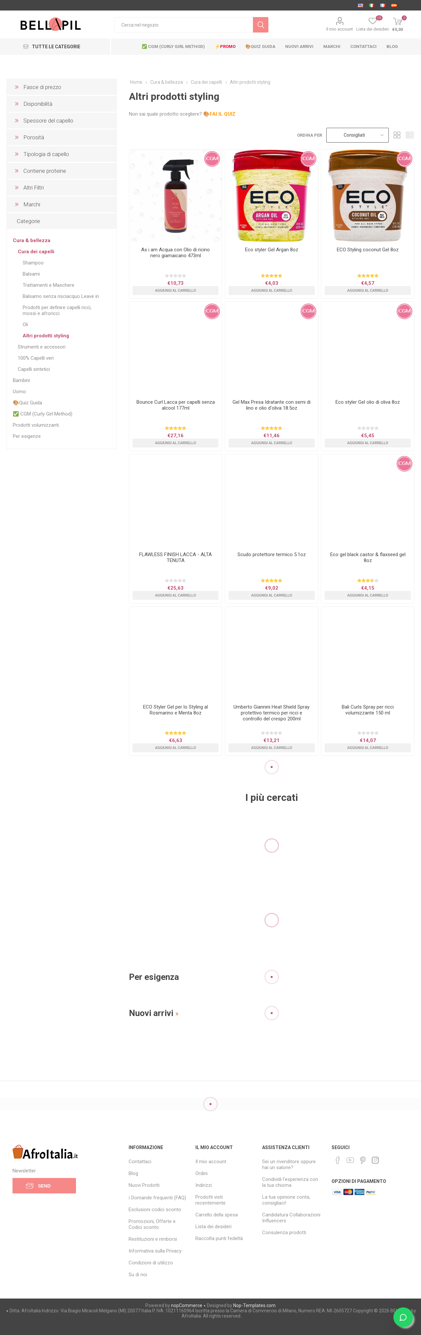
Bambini (21, 380)
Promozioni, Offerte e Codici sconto (152, 1224)
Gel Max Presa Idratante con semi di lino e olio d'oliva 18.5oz (271, 405)
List (409, 135)
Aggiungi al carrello (175, 290)
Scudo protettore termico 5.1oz (271, 554)
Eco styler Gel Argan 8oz (271, 250)
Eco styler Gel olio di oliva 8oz (367, 402)
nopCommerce (186, 1305)
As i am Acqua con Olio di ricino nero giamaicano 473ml (175, 253)
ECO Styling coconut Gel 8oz (368, 250)
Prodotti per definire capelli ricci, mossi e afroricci (57, 310)
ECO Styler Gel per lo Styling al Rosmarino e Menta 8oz (175, 710)
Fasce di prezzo (42, 87)
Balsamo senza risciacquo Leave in (61, 296)
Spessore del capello (48, 120)
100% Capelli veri (36, 358)
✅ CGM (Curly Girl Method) (42, 414)
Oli (25, 325)
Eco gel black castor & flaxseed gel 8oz (368, 557)
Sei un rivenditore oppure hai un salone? (289, 1164)
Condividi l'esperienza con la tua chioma (290, 1182)
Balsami (31, 274)
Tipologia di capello (46, 154)
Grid (397, 135)
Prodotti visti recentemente (210, 1200)
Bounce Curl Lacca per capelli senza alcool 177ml (175, 405)
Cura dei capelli (36, 252)
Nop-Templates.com (254, 1305)
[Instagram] (375, 1160)
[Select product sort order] (357, 135)
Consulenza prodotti (284, 1232)
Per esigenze (27, 436)
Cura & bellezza (31, 240)
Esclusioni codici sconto (155, 1209)
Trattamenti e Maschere (48, 285)
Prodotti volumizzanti (36, 425)
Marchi (31, 204)
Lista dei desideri (213, 1227)
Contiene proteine (44, 171)
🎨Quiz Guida (27, 403)
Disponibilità (37, 104)
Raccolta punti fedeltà (219, 1238)
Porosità (33, 137)
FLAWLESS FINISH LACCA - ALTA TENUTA (175, 557)
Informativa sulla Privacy (155, 1251)
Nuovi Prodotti (144, 1185)
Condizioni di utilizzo (151, 1263)
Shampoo (33, 263)
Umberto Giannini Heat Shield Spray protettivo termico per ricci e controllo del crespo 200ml (272, 713)
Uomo (19, 392)
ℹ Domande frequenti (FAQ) (157, 1198)
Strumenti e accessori (41, 347)
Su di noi (138, 1275)
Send (44, 1185)
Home (136, 82)
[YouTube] (350, 1160)
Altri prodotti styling (46, 336)
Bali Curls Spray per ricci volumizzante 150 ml (368, 710)
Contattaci (140, 1162)
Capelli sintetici (34, 369)
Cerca (260, 25)
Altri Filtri (33, 187)
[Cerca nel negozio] (183, 25)
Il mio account (339, 29)
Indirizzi (203, 1185)
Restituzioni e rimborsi (153, 1239)
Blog (133, 1173)
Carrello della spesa (216, 1215)
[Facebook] (338, 1160)
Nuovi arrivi (151, 1013)
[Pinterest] (363, 1160)
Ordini (201, 1173)
